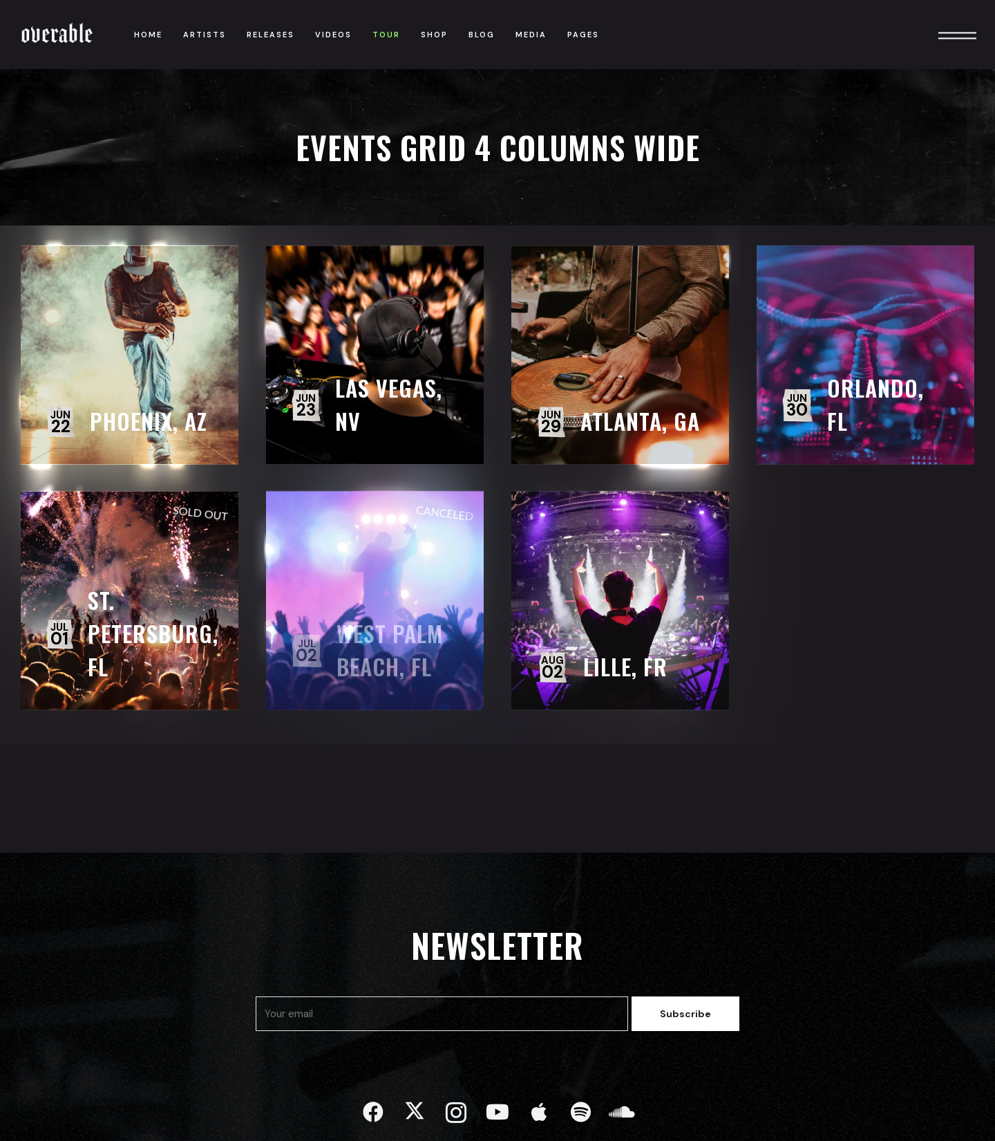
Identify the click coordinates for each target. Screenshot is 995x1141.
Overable (57, 34)
